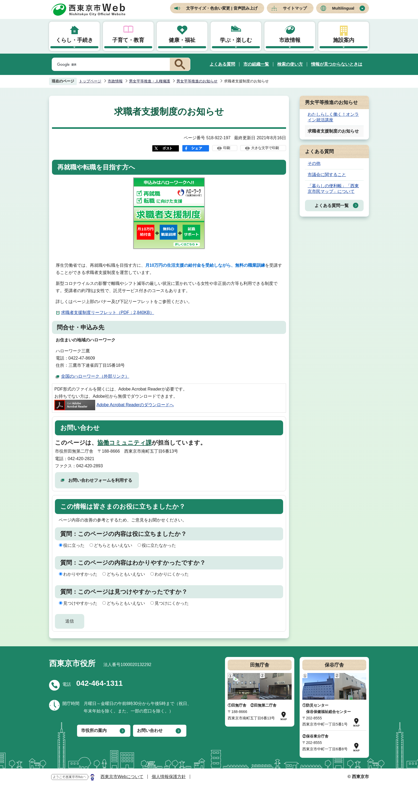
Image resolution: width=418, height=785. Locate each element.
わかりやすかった (80, 574)
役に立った (74, 545)
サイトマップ (295, 8)
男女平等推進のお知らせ (197, 81)
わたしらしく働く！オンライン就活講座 (333, 117)
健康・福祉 (182, 40)
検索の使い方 (290, 64)
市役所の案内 (94, 730)
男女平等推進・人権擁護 (149, 81)
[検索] (110, 64)
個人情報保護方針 (169, 776)
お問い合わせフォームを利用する (100, 480)
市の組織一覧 (256, 64)
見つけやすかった (80, 603)
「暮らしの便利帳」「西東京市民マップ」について (333, 189)
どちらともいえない (113, 545)
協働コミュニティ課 (124, 442)
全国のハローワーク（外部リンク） (95, 376)
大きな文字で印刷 (265, 148)
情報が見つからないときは (336, 64)
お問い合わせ (150, 730)
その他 (314, 163)
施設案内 (343, 40)
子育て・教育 (128, 40)
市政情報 (289, 40)
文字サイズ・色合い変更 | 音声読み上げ (222, 8)
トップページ (90, 81)
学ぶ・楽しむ (236, 40)
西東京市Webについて (122, 776)
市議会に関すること (327, 174)
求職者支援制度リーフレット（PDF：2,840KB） (107, 312)
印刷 (226, 148)
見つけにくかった (172, 603)
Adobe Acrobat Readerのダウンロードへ (114, 405)
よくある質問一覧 (332, 205)
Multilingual (343, 8)
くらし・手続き (74, 40)
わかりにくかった (172, 574)
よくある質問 (222, 64)
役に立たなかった (159, 545)
